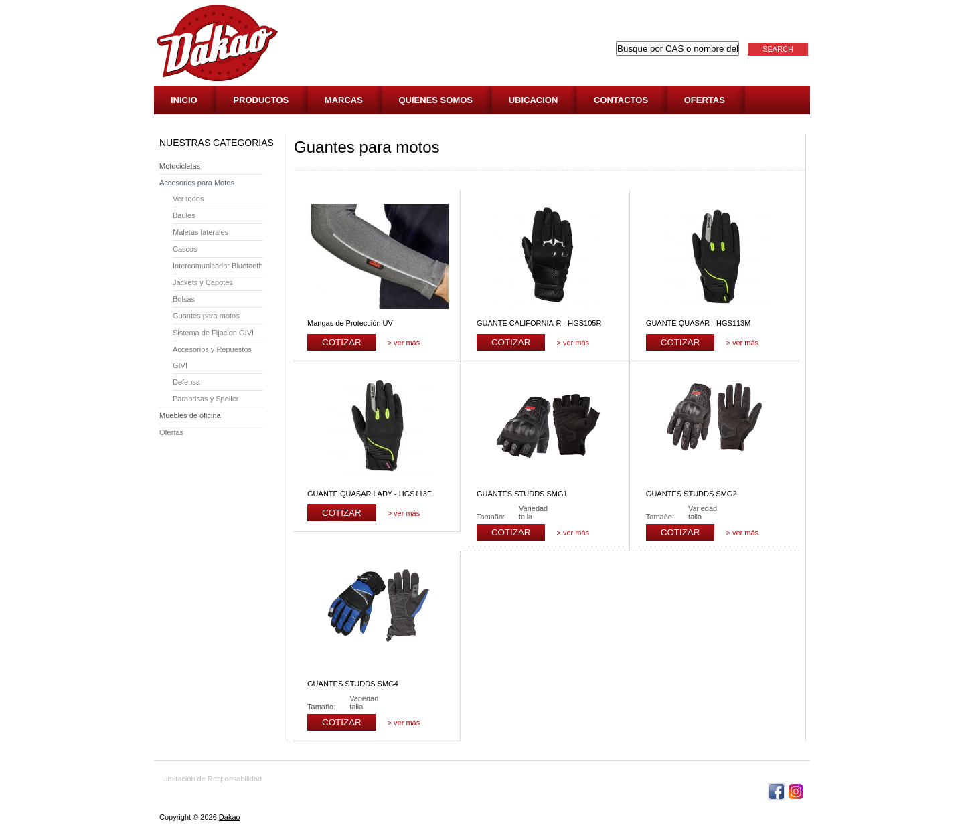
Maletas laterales (200, 232)
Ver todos (188, 199)
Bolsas (184, 299)
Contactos (621, 100)
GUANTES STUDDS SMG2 (691, 494)
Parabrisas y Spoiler (205, 399)
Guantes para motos (206, 316)
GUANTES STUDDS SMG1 (522, 494)
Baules (184, 215)
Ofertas (704, 100)
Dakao (229, 817)
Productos (261, 100)
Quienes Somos (436, 100)
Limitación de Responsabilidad (212, 779)
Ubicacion (533, 100)
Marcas (344, 100)
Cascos (185, 249)
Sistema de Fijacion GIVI (213, 333)
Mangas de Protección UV (350, 323)
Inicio (184, 100)
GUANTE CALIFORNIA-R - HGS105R (539, 323)
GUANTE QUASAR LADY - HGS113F (369, 494)
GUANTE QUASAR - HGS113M (698, 323)
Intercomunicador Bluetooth (218, 266)
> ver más (404, 343)
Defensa (186, 382)
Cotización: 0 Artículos (764, 73)
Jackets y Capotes (203, 282)
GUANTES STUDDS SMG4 (352, 684)
